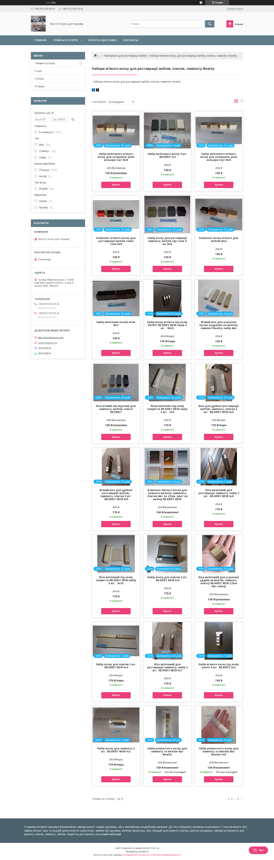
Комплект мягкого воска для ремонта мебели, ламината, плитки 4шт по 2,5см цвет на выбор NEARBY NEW (167, 495)
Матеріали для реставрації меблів (125, 55)
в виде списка (241, 101)
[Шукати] (209, 23)
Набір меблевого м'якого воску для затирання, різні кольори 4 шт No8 (116, 156)
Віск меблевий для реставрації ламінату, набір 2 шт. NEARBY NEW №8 (219, 493)
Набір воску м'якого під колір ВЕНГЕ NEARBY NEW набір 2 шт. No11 (167, 325)
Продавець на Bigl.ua (137, 851)
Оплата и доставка (102, 40)
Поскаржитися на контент (136, 855)
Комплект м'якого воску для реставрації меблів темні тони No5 (115, 241)
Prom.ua (154, 848)
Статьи (39, 78)
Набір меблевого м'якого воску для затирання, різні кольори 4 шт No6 (218, 156)
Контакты (130, 40)
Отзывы (39, 86)
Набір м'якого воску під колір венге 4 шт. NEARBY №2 (219, 666)
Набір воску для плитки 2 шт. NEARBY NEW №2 (167, 579)
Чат (258, 850)
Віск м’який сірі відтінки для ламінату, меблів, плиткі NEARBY (116, 409)
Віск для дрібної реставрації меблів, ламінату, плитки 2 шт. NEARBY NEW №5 (219, 409)
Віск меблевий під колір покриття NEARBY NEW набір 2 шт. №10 (116, 580)
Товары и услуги (65, 40)
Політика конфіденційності (166, 855)
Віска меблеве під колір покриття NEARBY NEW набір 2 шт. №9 (167, 409)
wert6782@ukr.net (47, 342)
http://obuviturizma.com (51, 337)
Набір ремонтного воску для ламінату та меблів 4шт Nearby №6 (218, 751)
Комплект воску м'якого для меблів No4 (218, 239)
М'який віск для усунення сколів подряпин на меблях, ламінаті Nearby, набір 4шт (218, 325)
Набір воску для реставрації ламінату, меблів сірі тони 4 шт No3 (167, 241)
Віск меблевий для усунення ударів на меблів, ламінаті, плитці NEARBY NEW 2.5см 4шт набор (219, 582)
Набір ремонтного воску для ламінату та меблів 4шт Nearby (167, 751)
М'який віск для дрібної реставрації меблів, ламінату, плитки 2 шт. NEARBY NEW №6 (116, 495)
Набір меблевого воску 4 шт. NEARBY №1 (167, 155)
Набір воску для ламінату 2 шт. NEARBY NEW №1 (116, 750)
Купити (116, 184)
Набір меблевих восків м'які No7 (116, 324)
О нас (38, 70)
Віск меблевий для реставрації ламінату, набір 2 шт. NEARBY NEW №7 (167, 667)
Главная (40, 40)
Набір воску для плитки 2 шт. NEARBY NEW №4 (116, 666)
